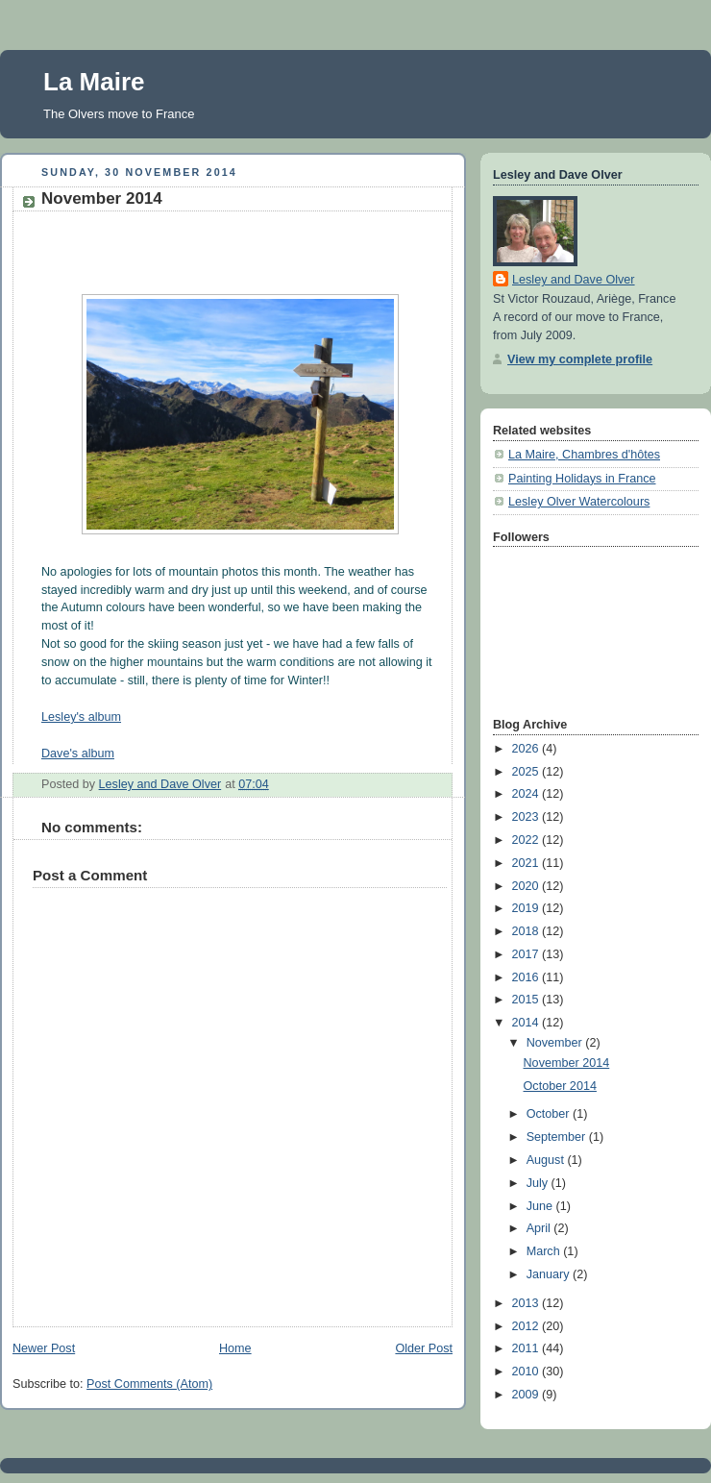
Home (235, 1348)
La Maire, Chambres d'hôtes (584, 454)
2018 (527, 931)
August (547, 1160)
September (558, 1137)
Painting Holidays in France (582, 478)
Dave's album (77, 753)
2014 (527, 1022)
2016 (527, 977)
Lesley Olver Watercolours (579, 501)
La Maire (94, 81)
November (556, 1043)
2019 (527, 908)
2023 (527, 817)
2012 (527, 1326)
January (550, 1274)
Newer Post (43, 1348)
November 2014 (567, 1063)
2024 (527, 794)
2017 (527, 954)
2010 (527, 1371)
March (545, 1251)
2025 (527, 772)
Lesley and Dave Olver (573, 279)
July (539, 1183)
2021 (527, 863)
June (541, 1206)
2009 (527, 1394)
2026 (527, 748)
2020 (527, 886)
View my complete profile (579, 359)
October (550, 1114)
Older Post (424, 1348)
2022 (527, 840)
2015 (527, 999)
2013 (527, 1303)
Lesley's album (81, 717)
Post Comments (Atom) (149, 1384)
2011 (527, 1348)
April (540, 1228)
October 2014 (560, 1086)
